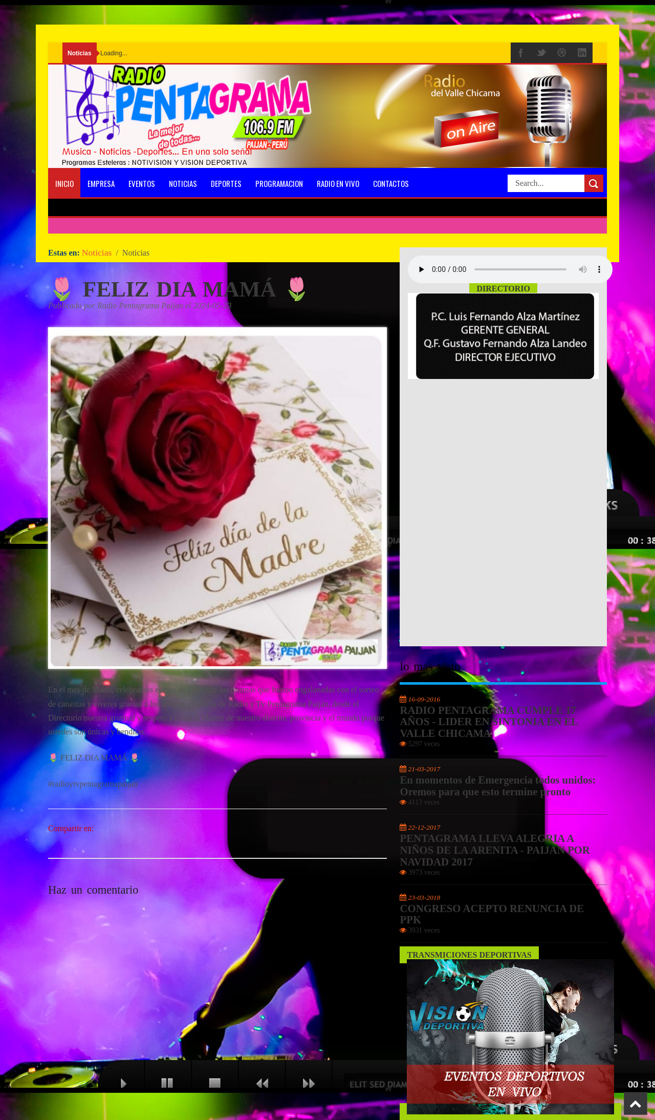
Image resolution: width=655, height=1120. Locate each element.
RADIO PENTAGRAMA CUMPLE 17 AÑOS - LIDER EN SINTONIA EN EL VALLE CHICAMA (488, 722)
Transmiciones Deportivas (469, 954)
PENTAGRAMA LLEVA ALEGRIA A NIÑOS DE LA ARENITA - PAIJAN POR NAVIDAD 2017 (495, 850)
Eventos (141, 183)
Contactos (391, 183)
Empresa (101, 183)
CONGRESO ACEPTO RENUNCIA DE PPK (492, 914)
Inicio (64, 183)
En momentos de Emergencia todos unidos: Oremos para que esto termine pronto (498, 785)
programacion (279, 183)
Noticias (183, 183)
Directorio (503, 288)
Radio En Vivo (338, 183)
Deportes (226, 183)
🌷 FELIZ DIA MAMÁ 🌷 (179, 289)
